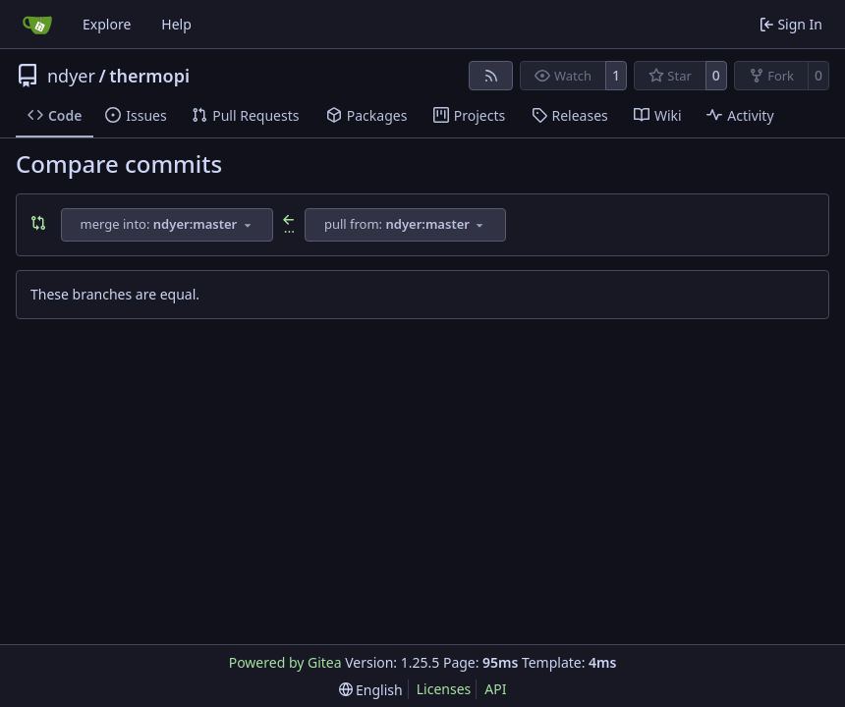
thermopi (149, 75)
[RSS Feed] (491, 75)
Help (176, 24)
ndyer (71, 75)
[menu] (371, 689)
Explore (107, 24)
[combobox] (167, 225)
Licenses (444, 689)
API (495, 689)
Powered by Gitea (285, 662)
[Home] (37, 24)
